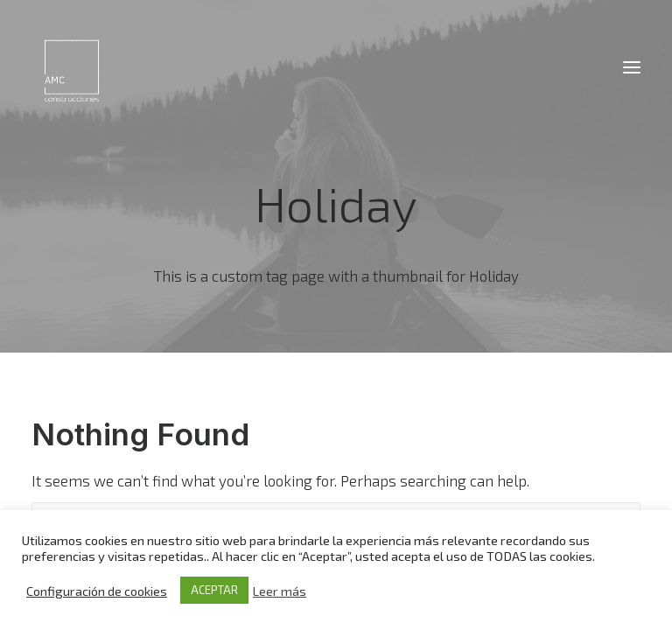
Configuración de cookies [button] (96, 590)
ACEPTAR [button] (214, 590)
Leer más (279, 590)
